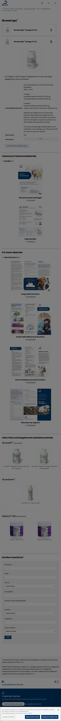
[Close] (58, 712)
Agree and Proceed (32, 719)
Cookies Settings (8, 719)
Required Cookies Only (49, 719)
